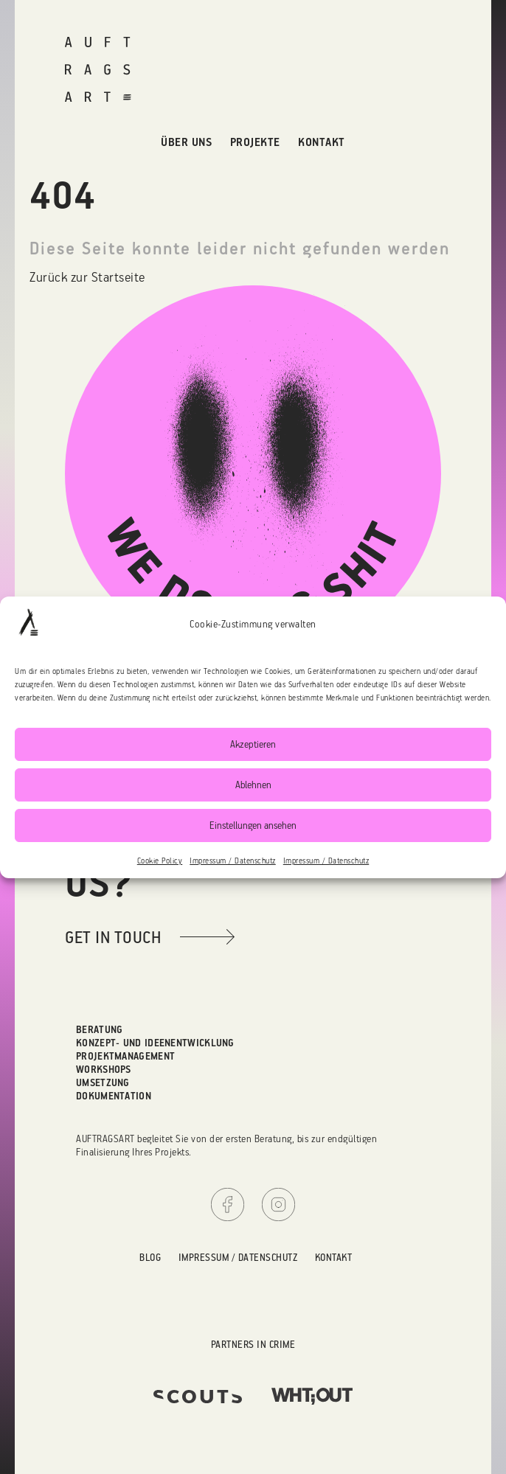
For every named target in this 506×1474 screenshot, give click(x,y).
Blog (150, 1257)
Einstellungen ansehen (253, 824)
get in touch (113, 937)
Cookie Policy (160, 860)
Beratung (99, 1029)
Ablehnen (253, 784)
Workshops (103, 1069)
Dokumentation (113, 1095)
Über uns (186, 141)
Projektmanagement (125, 1055)
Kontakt (321, 141)
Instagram (278, 1204)
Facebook (227, 1204)
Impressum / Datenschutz (233, 860)
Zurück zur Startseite (87, 276)
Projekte (255, 141)
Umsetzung (103, 1082)
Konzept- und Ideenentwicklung (155, 1042)
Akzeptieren (253, 743)
